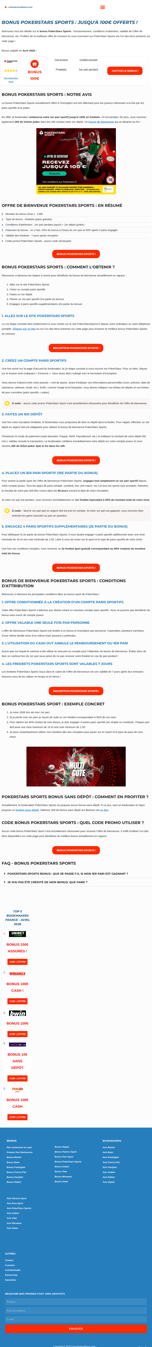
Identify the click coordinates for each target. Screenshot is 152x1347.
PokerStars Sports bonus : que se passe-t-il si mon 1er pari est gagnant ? (71, 874)
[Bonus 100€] (34, 64)
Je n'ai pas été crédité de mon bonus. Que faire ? (49, 883)
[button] (102, 7)
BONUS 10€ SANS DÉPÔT (17, 1061)
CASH (17, 1107)
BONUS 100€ (17, 1024)
